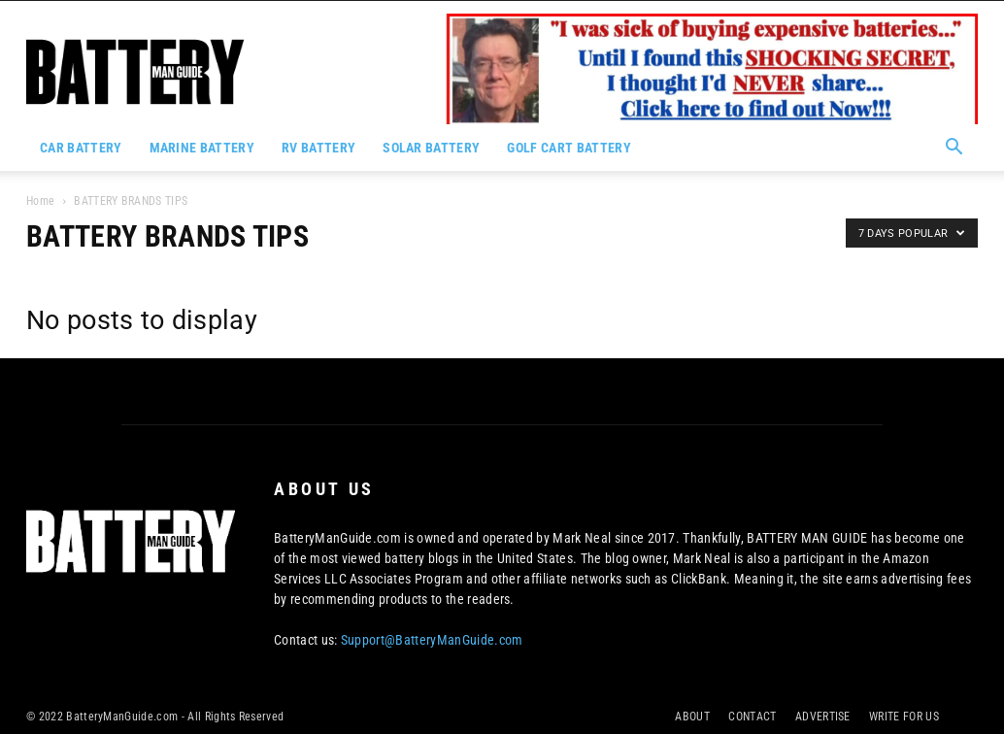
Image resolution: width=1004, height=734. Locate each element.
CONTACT (752, 716)
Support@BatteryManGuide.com (432, 640)
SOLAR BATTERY (431, 147)
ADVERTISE (823, 716)
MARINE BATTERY (202, 147)
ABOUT (692, 716)
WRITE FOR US (904, 716)
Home (40, 201)
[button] (954, 149)
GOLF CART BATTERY (568, 147)
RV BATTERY (318, 147)
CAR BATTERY (81, 147)
